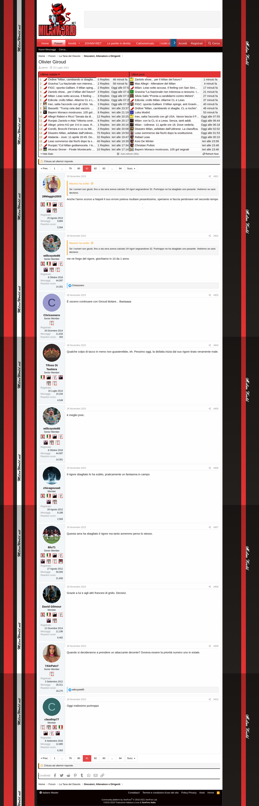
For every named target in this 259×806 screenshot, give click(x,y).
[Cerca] (214, 43)
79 (70, 168)
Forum (59, 43)
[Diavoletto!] (43, 204)
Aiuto (202, 792)
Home (45, 43)
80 (78, 168)
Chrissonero (51, 315)
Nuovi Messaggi (47, 49)
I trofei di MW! (168, 43)
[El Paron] (55, 204)
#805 (216, 408)
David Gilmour (51, 606)
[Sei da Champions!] (61, 204)
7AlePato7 (52, 665)
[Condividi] (209, 176)
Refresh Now (211, 154)
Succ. (130, 168)
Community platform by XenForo (129, 800)
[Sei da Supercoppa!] (55, 210)
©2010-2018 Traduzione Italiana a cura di (129, 802)
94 (120, 168)
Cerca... (63, 49)
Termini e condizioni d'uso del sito (160, 792)
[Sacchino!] (61, 561)
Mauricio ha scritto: (79, 183)
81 (87, 168)
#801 (216, 176)
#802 (216, 236)
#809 (216, 646)
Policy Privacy (189, 792)
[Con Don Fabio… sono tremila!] (49, 210)
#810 (216, 699)
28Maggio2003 (51, 196)
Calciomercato (145, 43)
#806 (216, 468)
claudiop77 (51, 719)
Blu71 (52, 547)
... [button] (62, 168)
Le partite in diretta (118, 43)
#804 (216, 345)
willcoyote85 (51, 255)
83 (104, 168)
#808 (216, 586)
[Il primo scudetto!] (49, 204)
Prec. (45, 168)
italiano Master (49, 792)
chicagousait (51, 488)
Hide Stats (46, 154)
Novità (72, 43)
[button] (79, 43)
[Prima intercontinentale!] (58, 270)
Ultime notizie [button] (48, 74)
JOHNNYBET (93, 43)
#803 (216, 295)
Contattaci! (134, 792)
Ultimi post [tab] (137, 74)
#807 (216, 527)
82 (95, 168)
